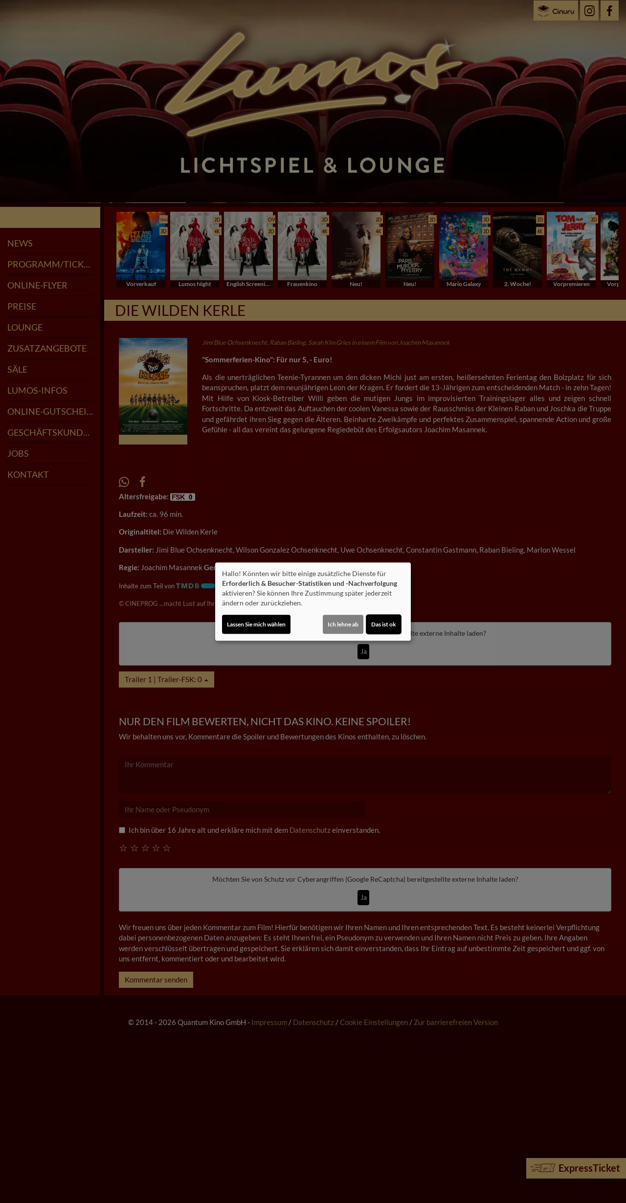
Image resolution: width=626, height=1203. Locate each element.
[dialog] (313, 601)
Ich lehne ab (343, 624)
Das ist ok (383, 624)
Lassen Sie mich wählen (256, 624)
